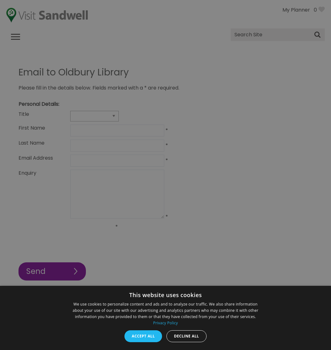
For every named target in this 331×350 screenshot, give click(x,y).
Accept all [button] (143, 336)
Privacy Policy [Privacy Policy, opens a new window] (165, 323)
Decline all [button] (186, 336)
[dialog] (165, 175)
